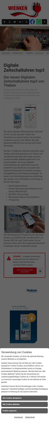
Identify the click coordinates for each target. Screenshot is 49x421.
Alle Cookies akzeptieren (12, 398)
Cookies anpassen (10, 411)
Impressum (18, 417)
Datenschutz (30, 417)
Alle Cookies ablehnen (11, 404)
